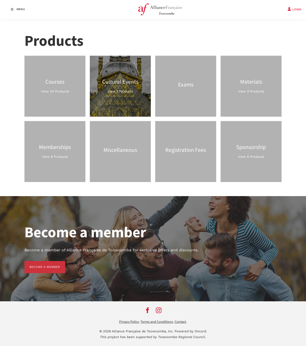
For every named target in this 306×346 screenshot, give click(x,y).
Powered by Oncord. (191, 331)
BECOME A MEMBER (39, 263)
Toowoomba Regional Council (181, 337)
